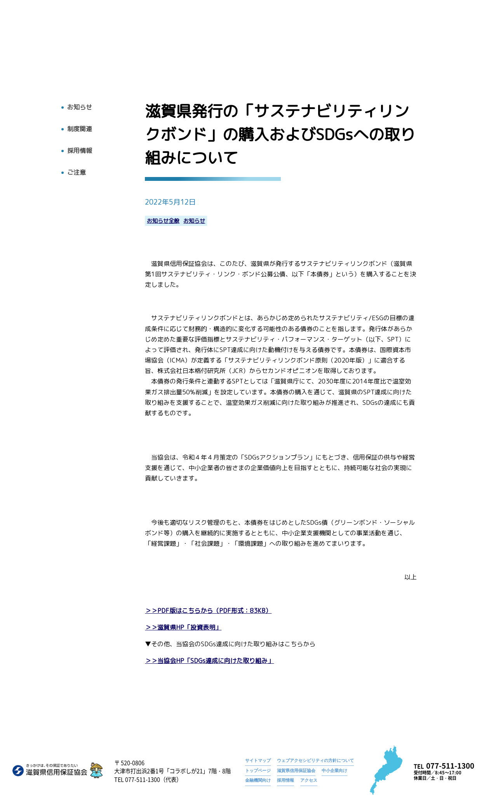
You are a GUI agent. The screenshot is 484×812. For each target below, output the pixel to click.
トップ (224, 41)
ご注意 (76, 172)
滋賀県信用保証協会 (296, 770)
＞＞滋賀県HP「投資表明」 (183, 627)
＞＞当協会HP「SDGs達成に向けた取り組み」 (209, 661)
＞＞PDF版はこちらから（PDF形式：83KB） (208, 610)
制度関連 (79, 129)
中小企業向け (334, 770)
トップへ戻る (34, 51)
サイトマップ (258, 760)
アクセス (442, 41)
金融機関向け (258, 780)
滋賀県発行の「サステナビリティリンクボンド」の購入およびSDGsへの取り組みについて (377, 29)
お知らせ (260, 29)
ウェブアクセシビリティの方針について (315, 760)
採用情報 (407, 41)
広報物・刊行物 (331, 41)
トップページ (224, 29)
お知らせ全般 (163, 221)
